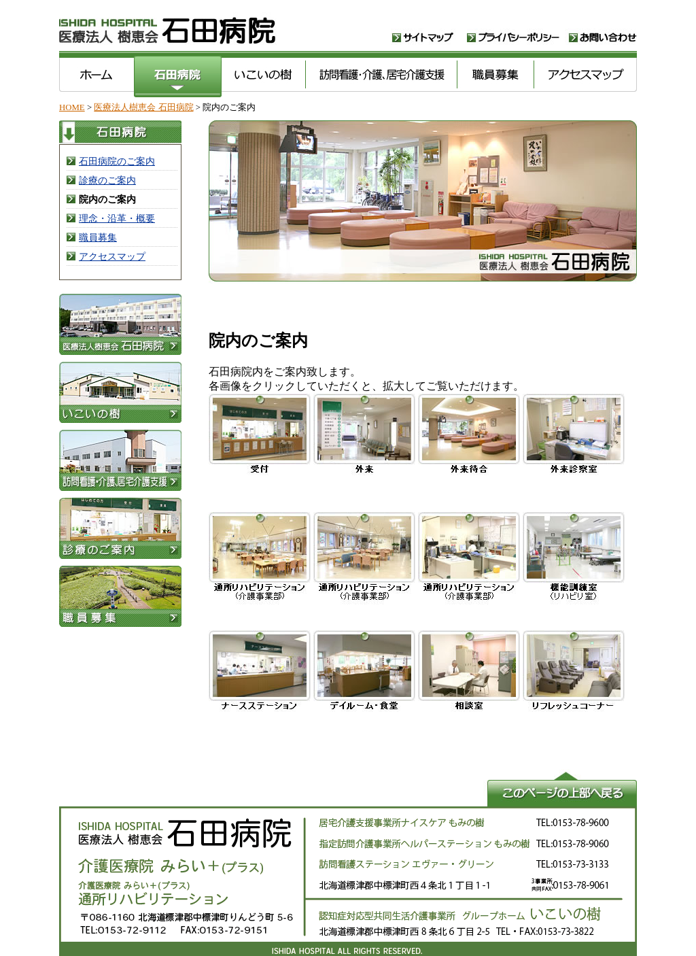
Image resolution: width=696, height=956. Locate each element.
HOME (72, 107)
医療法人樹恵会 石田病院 (225, 29)
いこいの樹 (263, 75)
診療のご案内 (107, 180)
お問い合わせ (603, 29)
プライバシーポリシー (518, 29)
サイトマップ (429, 29)
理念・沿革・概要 (117, 218)
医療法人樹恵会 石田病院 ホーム (96, 75)
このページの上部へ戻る (348, 787)
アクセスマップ (585, 75)
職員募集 (495, 75)
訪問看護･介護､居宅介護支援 (381, 75)
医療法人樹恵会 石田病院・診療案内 (120, 532)
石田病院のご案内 (117, 161)
